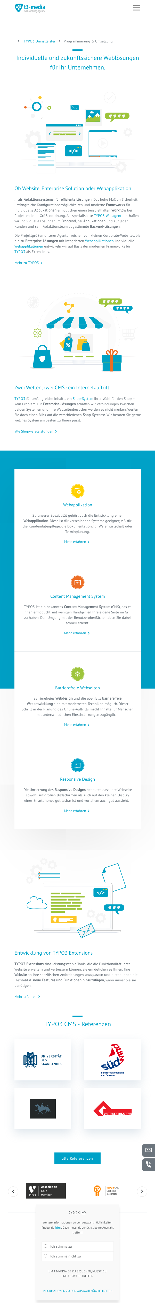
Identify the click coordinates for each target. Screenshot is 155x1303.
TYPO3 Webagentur (109, 215)
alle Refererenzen (77, 1158)
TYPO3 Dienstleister (39, 41)
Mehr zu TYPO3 (26, 262)
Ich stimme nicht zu (62, 1256)
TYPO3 (20, 251)
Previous (13, 1191)
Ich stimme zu (58, 1246)
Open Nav (138, 4)
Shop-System (83, 398)
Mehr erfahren (75, 541)
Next (142, 1191)
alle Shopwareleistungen (33, 431)
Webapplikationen (99, 241)
